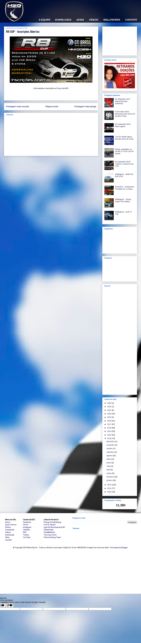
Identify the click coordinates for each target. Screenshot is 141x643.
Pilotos (8, 527)
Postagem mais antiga (85, 106)
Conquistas (9, 530)
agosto (110, 456)
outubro (110, 448)
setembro (111, 452)
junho (109, 463)
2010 (109, 492)
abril (108, 470)
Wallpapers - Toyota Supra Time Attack (123, 200)
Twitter (26, 535)
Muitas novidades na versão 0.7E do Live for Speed (124, 151)
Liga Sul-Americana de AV (54, 527)
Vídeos (8, 532)
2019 (109, 417)
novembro (111, 445)
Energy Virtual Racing (52, 522)
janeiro (110, 480)
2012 (109, 485)
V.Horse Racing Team (52, 537)
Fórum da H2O (62, 88)
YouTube (26, 537)
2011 (109, 488)
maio (109, 466)
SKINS (80, 20)
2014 (109, 435)
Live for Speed (49, 525)
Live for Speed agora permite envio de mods (124, 138)
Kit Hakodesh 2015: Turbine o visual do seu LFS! (124, 164)
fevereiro (110, 477)
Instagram (27, 527)
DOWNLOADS (63, 20)
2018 (109, 421)
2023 (109, 403)
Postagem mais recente (17, 106)
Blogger (124, 548)
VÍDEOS (93, 20)
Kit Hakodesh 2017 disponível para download (122, 101)
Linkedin (26, 530)
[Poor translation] (9, 605)
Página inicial (51, 106)
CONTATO (131, 20)
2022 (109, 407)
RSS (25, 532)
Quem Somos (10, 525)
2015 (109, 431)
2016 (109, 428)
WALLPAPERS (111, 20)
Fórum (25, 525)
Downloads (9, 535)
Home (7, 522)
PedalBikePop (49, 532)
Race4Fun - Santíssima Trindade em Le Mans (124, 188)
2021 (109, 410)
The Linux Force (50, 535)
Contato (8, 540)
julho (109, 459)
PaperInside (48, 530)
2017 (109, 424)
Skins (7, 537)
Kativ (107, 548)
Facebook (27, 522)
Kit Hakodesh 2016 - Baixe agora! (123, 125)
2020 (109, 414)
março (109, 473)
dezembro (111, 441)
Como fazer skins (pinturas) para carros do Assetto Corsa (125, 114)
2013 (109, 438)
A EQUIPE (44, 20)
